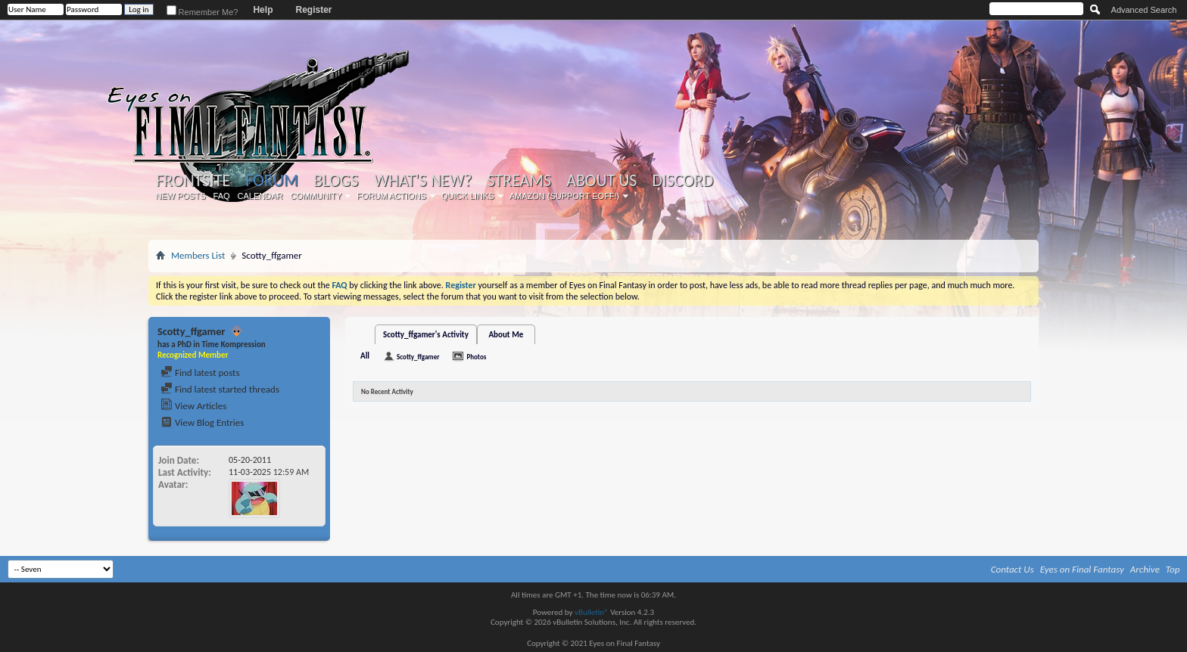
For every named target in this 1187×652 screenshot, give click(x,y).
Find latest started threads (219, 389)
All (364, 356)
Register (313, 10)
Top (1173, 569)
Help (263, 10)
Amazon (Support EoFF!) (564, 195)
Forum (271, 180)
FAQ (221, 195)
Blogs (335, 181)
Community (315, 195)
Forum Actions (391, 195)
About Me (505, 335)
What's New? (423, 181)
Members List (198, 255)
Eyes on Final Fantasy (1082, 569)
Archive (1145, 569)
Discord (682, 181)
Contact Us (1012, 569)
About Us (601, 181)
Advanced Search (1144, 9)
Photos (476, 356)
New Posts (181, 195)
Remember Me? (202, 12)
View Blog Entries (202, 422)
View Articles (193, 405)
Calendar (260, 195)
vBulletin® (592, 612)
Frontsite (193, 181)
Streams (519, 181)
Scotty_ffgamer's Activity (426, 335)
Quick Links (467, 195)
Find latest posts (200, 372)
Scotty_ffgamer (418, 356)
